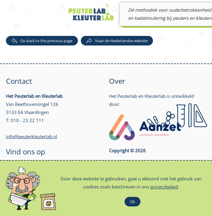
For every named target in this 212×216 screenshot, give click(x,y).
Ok (132, 201)
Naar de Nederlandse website (117, 41)
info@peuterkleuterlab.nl (31, 136)
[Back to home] (91, 12)
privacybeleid (164, 187)
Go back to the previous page (41, 41)
